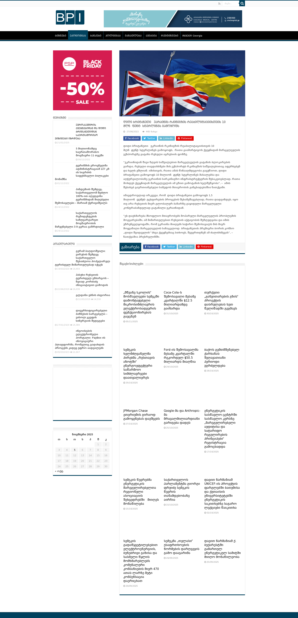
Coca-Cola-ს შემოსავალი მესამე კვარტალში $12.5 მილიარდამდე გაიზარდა (180, 300)
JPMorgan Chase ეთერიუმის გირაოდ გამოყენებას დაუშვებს (141, 414)
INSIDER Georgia (192, 35)
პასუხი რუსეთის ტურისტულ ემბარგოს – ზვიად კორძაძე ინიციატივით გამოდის (92, 280)
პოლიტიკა (113, 35)
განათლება (133, 35)
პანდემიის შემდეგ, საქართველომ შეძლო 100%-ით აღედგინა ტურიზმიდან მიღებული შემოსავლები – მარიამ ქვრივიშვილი (82, 196)
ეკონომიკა (78, 35)
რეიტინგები (169, 35)
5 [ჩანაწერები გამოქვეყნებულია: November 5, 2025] (74, 449)
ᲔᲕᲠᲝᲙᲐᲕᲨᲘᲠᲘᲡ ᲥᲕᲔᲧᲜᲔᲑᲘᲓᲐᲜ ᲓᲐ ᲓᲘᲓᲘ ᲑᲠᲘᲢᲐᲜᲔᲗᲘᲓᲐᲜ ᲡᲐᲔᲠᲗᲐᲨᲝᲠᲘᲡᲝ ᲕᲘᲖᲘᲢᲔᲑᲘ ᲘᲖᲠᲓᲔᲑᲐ (80, 131)
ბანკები (95, 35)
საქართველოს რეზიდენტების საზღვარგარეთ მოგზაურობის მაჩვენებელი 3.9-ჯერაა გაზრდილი (79, 219)
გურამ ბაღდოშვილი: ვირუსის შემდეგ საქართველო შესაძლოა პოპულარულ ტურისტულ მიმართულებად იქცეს (82, 257)
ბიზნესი (60, 35)
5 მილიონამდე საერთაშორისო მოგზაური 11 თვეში (90, 152)
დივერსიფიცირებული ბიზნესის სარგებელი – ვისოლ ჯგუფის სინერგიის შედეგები (91, 315)
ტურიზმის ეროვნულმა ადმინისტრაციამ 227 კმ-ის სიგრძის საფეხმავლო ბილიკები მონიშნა (82, 172)
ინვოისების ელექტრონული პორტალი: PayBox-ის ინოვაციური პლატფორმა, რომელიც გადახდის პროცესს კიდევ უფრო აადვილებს (80, 339)
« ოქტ (59, 471)
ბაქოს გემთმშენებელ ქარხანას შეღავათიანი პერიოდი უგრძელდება (221, 357)
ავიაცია (151, 35)
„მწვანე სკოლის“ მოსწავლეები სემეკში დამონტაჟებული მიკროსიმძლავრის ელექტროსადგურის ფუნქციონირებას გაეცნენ (141, 304)
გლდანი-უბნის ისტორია (93, 295)
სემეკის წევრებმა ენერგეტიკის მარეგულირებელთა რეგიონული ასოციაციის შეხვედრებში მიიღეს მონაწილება (141, 491)
